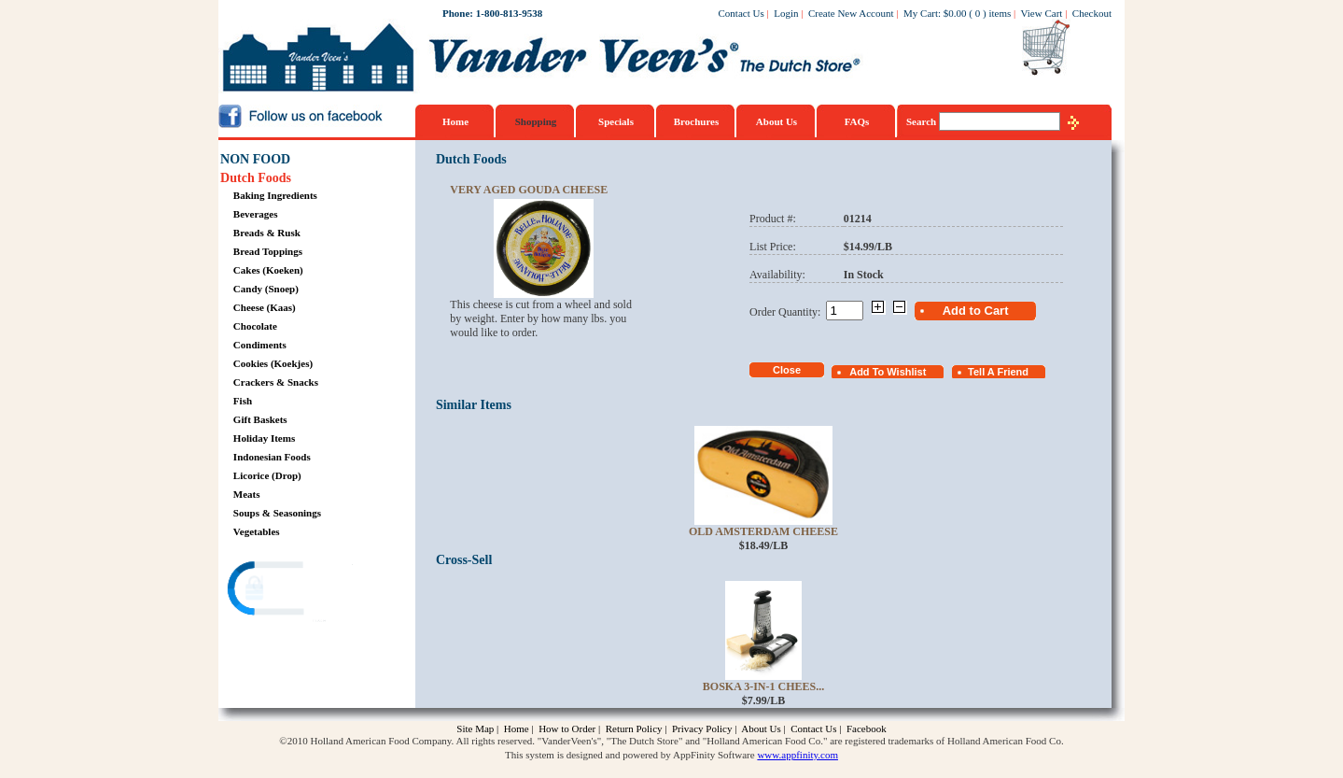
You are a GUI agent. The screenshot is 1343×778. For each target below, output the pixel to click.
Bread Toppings (267, 251)
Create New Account (851, 13)
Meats (246, 494)
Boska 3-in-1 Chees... (763, 686)
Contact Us (741, 13)
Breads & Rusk (267, 232)
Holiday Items (264, 438)
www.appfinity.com (797, 754)
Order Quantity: (787, 311)
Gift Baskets (260, 419)
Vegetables (256, 531)
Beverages (255, 213)
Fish (242, 400)
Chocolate (255, 326)
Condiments (260, 344)
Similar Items (473, 405)
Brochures (697, 121)
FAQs (857, 121)
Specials (616, 121)
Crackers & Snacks (275, 382)
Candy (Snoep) (266, 288)
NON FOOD (255, 159)
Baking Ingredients (275, 195)
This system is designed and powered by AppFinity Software (630, 754)
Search (922, 121)
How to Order (567, 728)
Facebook (866, 728)
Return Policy (634, 728)
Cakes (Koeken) (268, 270)
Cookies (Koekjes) (273, 363)
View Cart (1042, 13)
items (999, 13)
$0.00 (955, 13)
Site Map (475, 728)
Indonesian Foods (272, 456)
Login (786, 13)
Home (455, 121)
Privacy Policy (702, 728)
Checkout (1092, 13)
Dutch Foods (255, 178)
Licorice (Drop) (267, 475)
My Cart (920, 13)
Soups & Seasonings (277, 512)
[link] (292, 591)
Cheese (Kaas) (264, 307)
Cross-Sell (464, 560)
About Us (776, 121)
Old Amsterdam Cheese (763, 531)
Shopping (536, 121)
